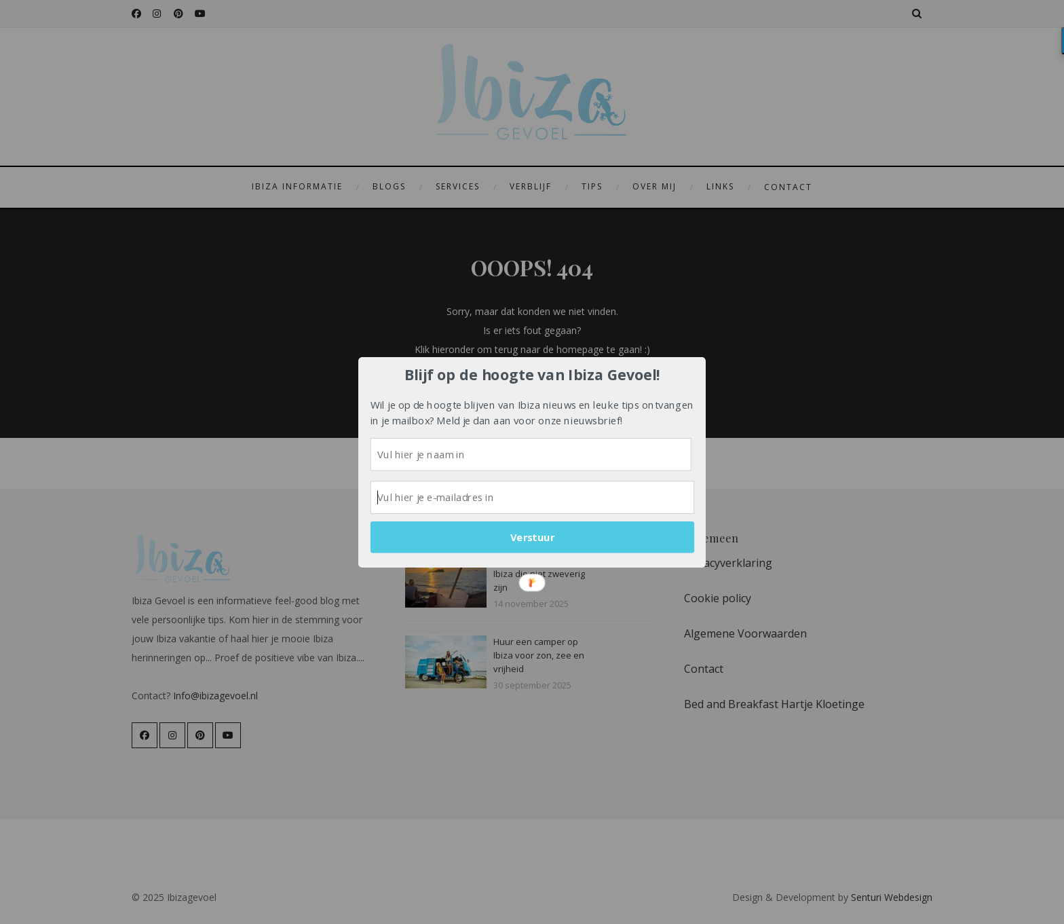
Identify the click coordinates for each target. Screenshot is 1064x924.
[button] (532, 374)
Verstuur (532, 537)
